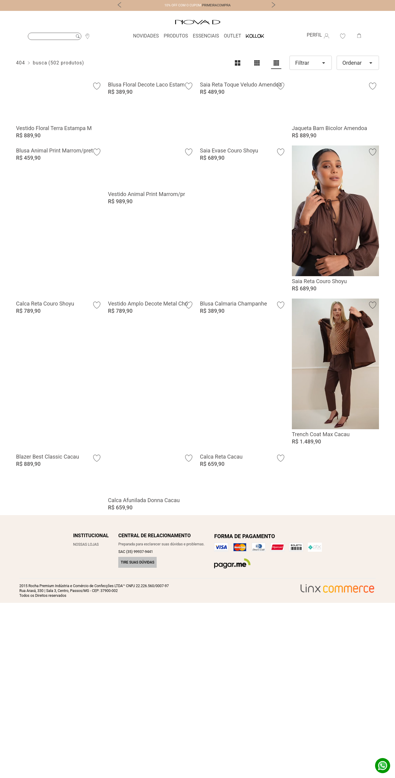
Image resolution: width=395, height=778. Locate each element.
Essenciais (206, 36)
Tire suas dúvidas (137, 737)
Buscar (78, 36)
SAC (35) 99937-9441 (135, 727)
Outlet (232, 36)
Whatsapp (382, 765)
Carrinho (359, 36)
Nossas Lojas (86, 720)
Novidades (146, 36)
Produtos (176, 36)
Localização (87, 36)
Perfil (319, 36)
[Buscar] (54, 36)
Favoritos (342, 36)
